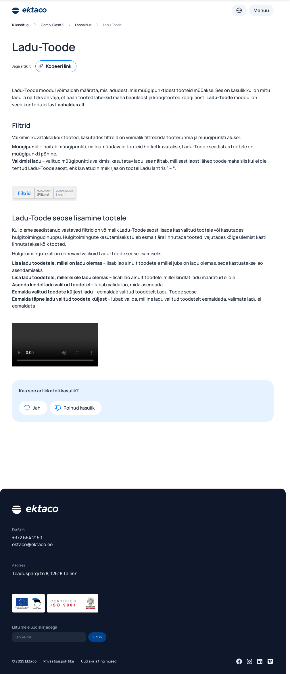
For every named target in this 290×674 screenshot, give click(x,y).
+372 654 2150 (27, 537)
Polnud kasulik (74, 407)
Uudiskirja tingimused (99, 661)
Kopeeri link (54, 66)
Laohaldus (83, 24)
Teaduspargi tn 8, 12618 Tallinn (45, 573)
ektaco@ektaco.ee (32, 544)
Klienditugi (20, 24)
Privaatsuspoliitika (58, 661)
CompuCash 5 (52, 24)
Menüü (261, 10)
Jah (32, 407)
